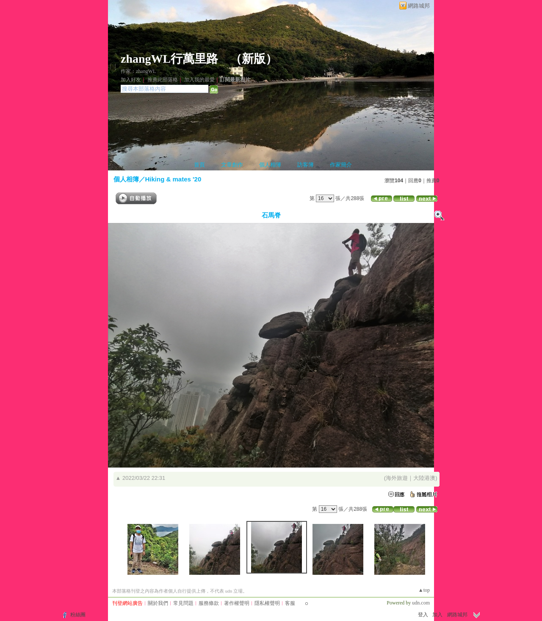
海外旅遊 (397, 478)
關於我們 (158, 603)
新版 (253, 58)
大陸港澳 (424, 478)
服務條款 (209, 603)
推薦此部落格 (162, 80)
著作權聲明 (236, 603)
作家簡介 (341, 165)
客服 (290, 603)
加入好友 (131, 80)
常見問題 (183, 603)
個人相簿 (270, 165)
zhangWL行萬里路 (169, 58)
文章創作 (232, 165)
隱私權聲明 (267, 603)
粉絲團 (78, 615)
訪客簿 (305, 165)
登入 (423, 615)
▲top (424, 590)
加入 (437, 615)
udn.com (421, 603)
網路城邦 (419, 6)
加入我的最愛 (199, 80)
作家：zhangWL (138, 71)
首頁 (199, 165)
